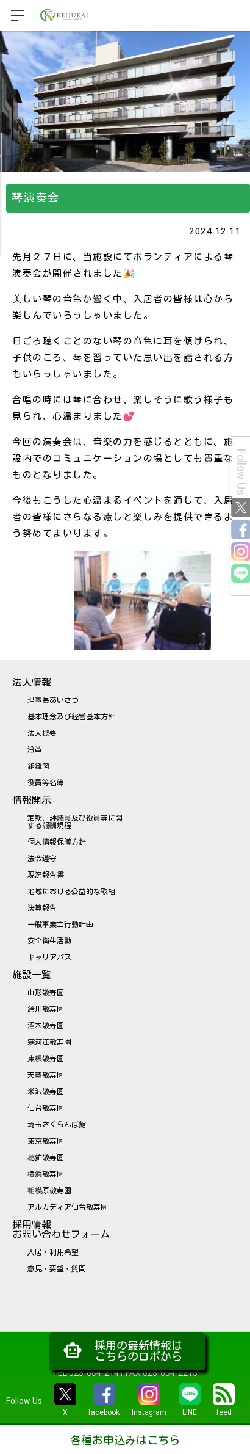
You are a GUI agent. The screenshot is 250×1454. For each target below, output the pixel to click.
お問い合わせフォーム (61, 1234)
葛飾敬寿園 (45, 1158)
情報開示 (31, 800)
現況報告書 (45, 875)
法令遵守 (42, 858)
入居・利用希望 (53, 1252)
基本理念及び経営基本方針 (71, 717)
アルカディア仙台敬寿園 (67, 1207)
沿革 (34, 750)
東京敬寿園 (45, 1141)
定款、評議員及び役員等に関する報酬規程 (75, 822)
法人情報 (31, 682)
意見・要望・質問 (56, 1269)
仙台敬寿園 (45, 1108)
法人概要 (42, 733)
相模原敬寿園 (49, 1191)
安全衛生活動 (49, 941)
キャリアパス (49, 957)
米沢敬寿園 (45, 1092)
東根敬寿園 (45, 1059)
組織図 (38, 766)
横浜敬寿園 (45, 1174)
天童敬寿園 (45, 1075)
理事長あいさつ (53, 700)
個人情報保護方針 (56, 842)
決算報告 (42, 908)
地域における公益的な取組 (71, 891)
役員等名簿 (45, 783)
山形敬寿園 (45, 993)
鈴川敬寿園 (45, 1009)
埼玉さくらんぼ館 (56, 1125)
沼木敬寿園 (45, 1026)
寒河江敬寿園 (49, 1042)
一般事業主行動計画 (60, 924)
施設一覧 (31, 975)
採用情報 (31, 1224)
